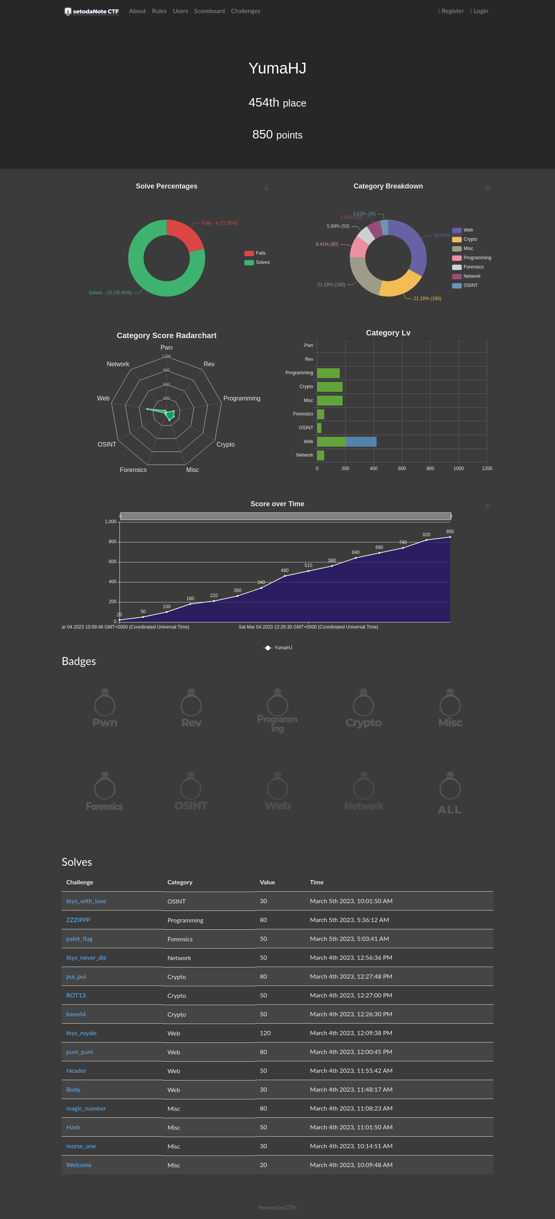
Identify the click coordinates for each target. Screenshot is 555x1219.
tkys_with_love (86, 900)
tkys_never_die (86, 957)
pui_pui (76, 976)
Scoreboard (209, 10)
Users (180, 10)
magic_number (86, 1108)
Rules (159, 10)
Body (73, 1089)
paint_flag (79, 938)
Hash (73, 1127)
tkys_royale (81, 1032)
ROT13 (76, 995)
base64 (76, 1013)
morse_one (81, 1145)
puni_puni (79, 1051)
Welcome (79, 1164)
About (137, 10)
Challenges (245, 10)
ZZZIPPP (78, 919)
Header (76, 1070)
